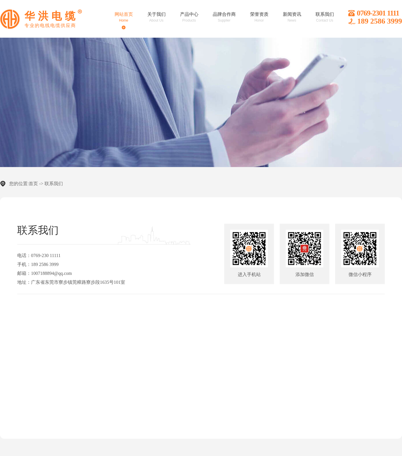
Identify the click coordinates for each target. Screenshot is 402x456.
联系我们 (54, 183)
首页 (33, 183)
